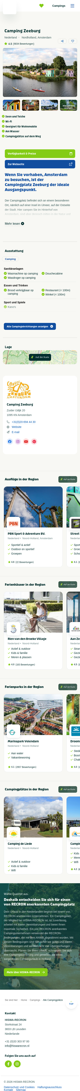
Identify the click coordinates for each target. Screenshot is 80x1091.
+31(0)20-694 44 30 (23, 421)
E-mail (15, 432)
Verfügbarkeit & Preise (40, 153)
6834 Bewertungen (23, 43)
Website (16, 426)
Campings (64, 5)
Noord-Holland (30, 538)
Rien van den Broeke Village (27, 639)
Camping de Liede (20, 844)
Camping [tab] (10, 259)
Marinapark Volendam (23, 741)
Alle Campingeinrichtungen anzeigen (30, 326)
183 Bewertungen (25, 664)
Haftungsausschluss (50, 1087)
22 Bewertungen (24, 562)
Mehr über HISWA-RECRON (26, 972)
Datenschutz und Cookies (19, 1087)
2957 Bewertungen (26, 767)
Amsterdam (46, 538)
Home (24, 1000)
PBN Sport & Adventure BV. (26, 534)
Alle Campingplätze (53, 1000)
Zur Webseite (40, 164)
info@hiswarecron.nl (17, 1045)
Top (71, 1003)
